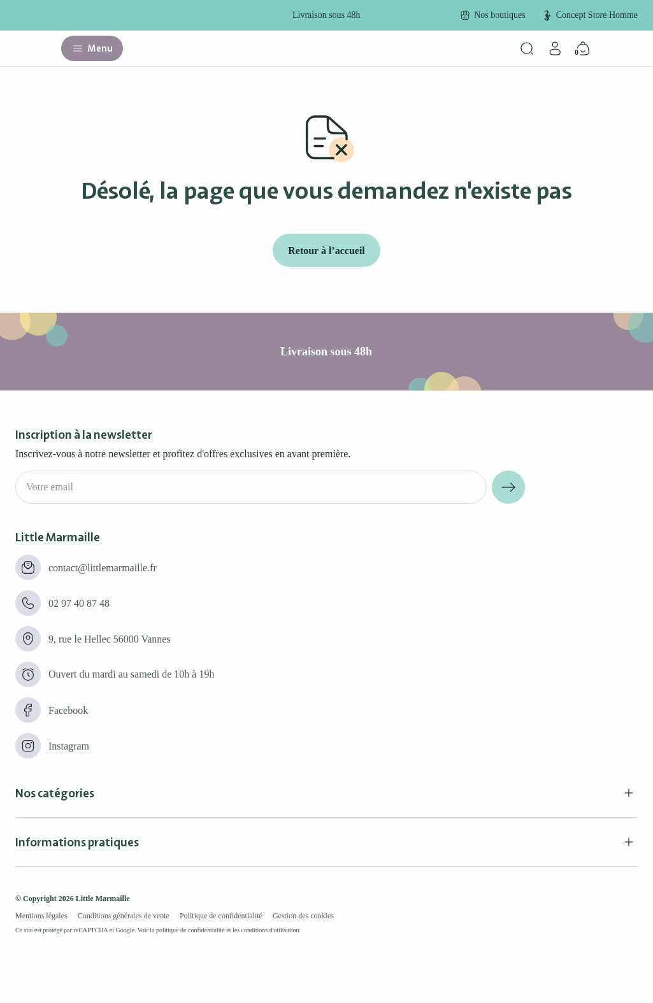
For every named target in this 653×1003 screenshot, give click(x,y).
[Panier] (583, 48)
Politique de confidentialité (221, 915)
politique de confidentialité (190, 930)
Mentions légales (41, 915)
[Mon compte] (555, 48)
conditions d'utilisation (270, 930)
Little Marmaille (103, 898)
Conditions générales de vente (123, 915)
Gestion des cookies (303, 915)
